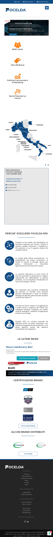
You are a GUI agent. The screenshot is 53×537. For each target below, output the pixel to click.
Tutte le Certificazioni (28, 426)
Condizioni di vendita (26, 478)
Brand (26, 480)
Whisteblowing (26, 512)
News (26, 484)
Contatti (26, 482)
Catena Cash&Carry (26, 494)
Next (48, 165)
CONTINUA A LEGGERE (27, 358)
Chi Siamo (26, 474)
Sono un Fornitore (26, 502)
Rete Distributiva (26, 476)
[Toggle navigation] (47, 7)
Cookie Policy (26, 510)
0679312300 (13, 184)
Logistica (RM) (26, 492)
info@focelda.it (15, 190)
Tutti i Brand (28, 453)
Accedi (18, 1)
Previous (45, 165)
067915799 (13, 187)
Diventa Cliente (29, 1)
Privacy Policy (26, 508)
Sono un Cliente (26, 504)
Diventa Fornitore (43, 1)
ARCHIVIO (44, 358)
